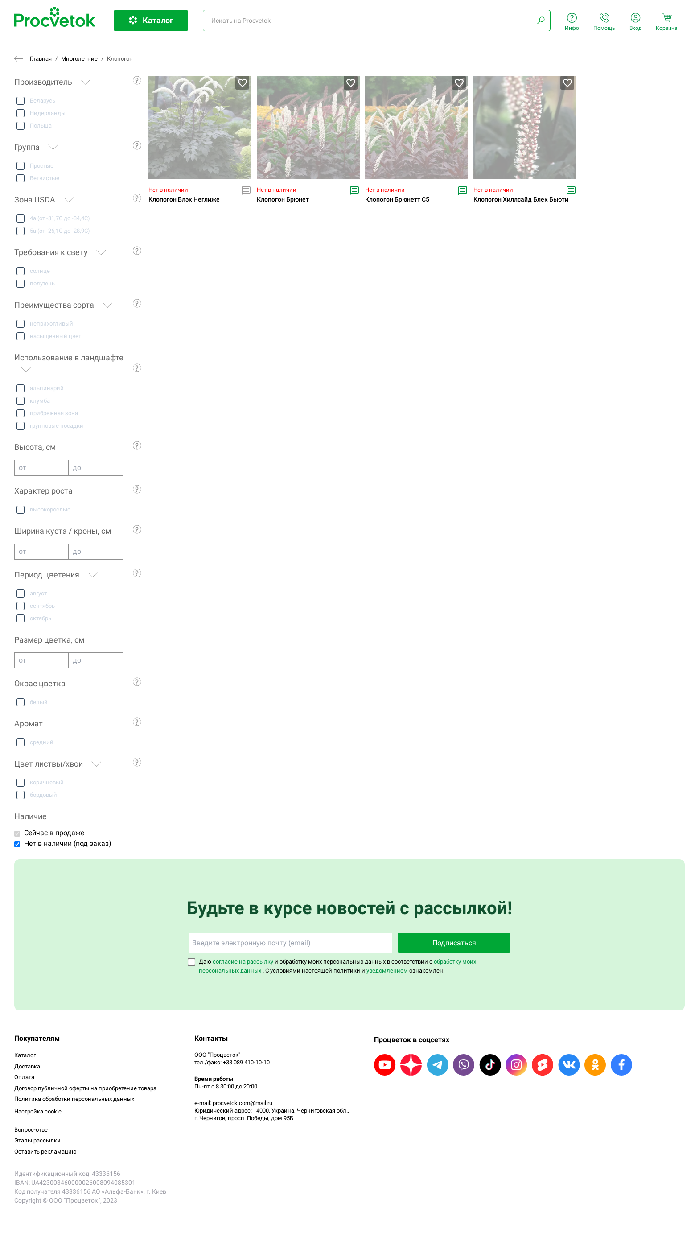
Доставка (27, 1066)
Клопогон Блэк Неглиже (184, 199)
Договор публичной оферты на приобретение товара (85, 1088)
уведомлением (387, 970)
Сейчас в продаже (54, 832)
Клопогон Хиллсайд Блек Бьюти (520, 199)
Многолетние (79, 58)
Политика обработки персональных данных (74, 1099)
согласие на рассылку (243, 961)
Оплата (24, 1077)
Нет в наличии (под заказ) (67, 843)
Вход (635, 22)
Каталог (25, 1055)
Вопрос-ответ (32, 1129)
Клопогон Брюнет (283, 199)
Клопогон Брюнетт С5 (397, 199)
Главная (41, 58)
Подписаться (454, 943)
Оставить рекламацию (45, 1151)
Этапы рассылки (37, 1140)
